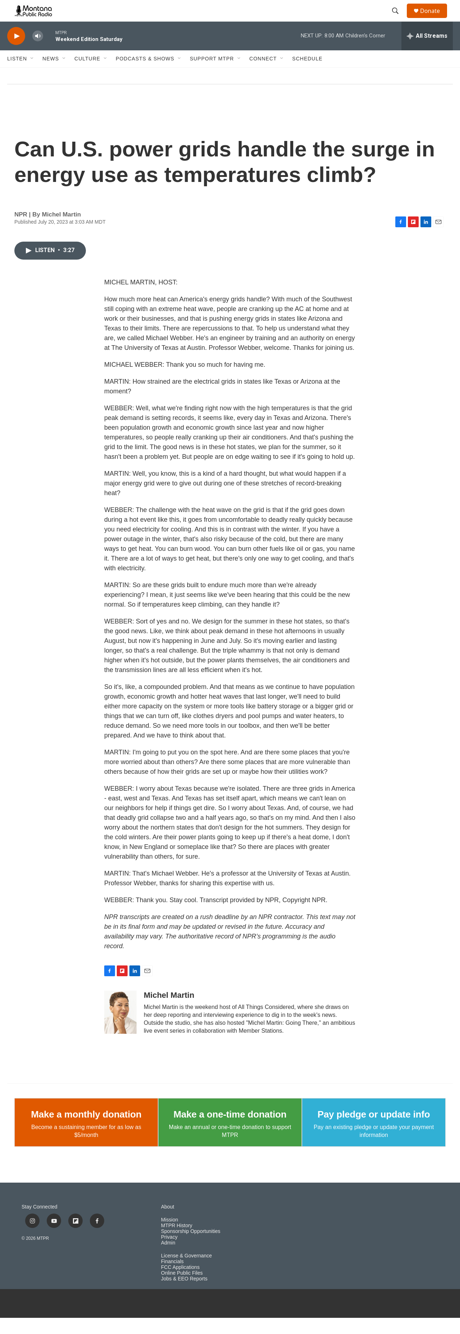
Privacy (169, 1253)
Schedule (307, 75)
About (167, 1223)
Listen (17, 75)
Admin (168, 1259)
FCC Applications (180, 1283)
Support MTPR (212, 75)
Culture (87, 75)
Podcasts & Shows (145, 75)
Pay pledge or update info (374, 1130)
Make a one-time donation (230, 1130)
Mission (169, 1236)
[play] (16, 52)
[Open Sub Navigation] (32, 75)
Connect (263, 75)
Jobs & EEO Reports (184, 1295)
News (50, 75)
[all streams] (427, 52)
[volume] (38, 52)
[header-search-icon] (398, 19)
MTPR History (176, 1241)
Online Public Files (182, 1289)
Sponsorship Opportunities (190, 1247)
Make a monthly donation (86, 1130)
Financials (172, 1277)
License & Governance (186, 1272)
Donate (434, 19)
